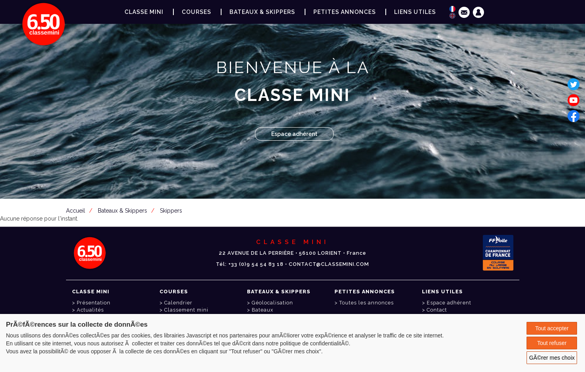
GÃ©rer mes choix (552, 358)
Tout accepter (552, 328)
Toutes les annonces (366, 303)
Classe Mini (143, 12)
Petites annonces (344, 12)
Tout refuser (552, 343)
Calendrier (178, 303)
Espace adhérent (294, 134)
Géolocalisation (272, 303)
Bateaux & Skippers (262, 12)
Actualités (90, 310)
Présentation (94, 303)
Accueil (75, 210)
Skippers (171, 210)
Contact (437, 310)
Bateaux (262, 310)
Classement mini (186, 310)
